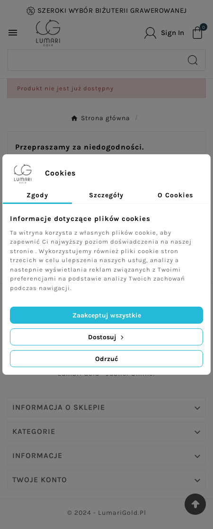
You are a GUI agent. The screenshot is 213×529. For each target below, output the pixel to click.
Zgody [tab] (37, 195)
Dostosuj (106, 337)
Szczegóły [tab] (106, 195)
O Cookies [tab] (175, 195)
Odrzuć (106, 359)
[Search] (94, 60)
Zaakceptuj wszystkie (106, 315)
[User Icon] (164, 33)
